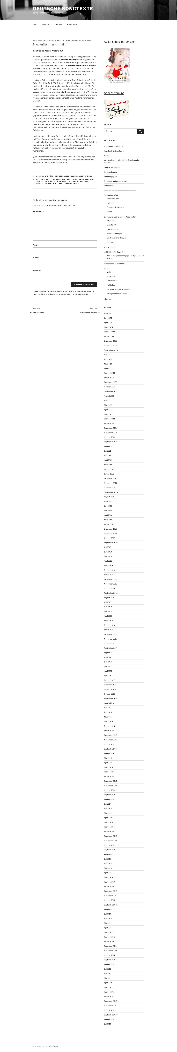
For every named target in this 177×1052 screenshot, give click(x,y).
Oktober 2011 (109, 955)
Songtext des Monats (115, 207)
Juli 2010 (107, 1024)
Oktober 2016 (109, 694)
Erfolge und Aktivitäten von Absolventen (120, 217)
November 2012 (110, 896)
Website (37, 270)
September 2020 (111, 492)
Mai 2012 (107, 923)
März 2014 (108, 822)
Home (35, 25)
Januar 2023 (109, 378)
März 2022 (108, 414)
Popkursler (111, 276)
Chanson (56, 179)
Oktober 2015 (109, 744)
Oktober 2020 (109, 488)
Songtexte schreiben (47, 181)
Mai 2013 (108, 868)
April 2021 (108, 460)
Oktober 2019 (109, 538)
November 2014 (110, 786)
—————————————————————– (120, 190)
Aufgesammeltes (111, 195)
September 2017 (110, 648)
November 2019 (110, 533)
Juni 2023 (108, 359)
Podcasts (110, 242)
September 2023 (111, 350)
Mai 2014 (108, 813)
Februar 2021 (109, 469)
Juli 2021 (107, 451)
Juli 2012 (107, 914)
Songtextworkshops (68, 183)
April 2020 (108, 515)
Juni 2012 (108, 918)
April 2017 (108, 671)
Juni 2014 (108, 809)
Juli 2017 (107, 657)
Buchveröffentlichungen (116, 238)
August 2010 (109, 1019)
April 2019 (108, 561)
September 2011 (110, 960)
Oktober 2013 (109, 845)
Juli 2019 (107, 547)
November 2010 (110, 1006)
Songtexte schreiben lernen (73, 181)
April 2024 (108, 322)
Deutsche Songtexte (63, 8)
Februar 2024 (109, 332)
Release (110, 203)
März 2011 (108, 987)
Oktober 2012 (109, 900)
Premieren (111, 220)
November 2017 (110, 639)
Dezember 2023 (110, 341)
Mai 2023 (108, 364)
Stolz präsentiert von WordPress (45, 1046)
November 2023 (110, 345)
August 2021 (109, 446)
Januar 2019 (109, 575)
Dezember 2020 (110, 478)
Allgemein (108, 299)
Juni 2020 (108, 506)
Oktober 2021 (109, 437)
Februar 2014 (109, 827)
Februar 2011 (109, 992)
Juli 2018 (107, 602)
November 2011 (110, 951)
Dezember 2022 (110, 382)
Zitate (109, 212)
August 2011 (109, 964)
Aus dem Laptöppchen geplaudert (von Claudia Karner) (64, 176)
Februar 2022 (109, 419)
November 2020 (110, 483)
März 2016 (108, 721)
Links (106, 268)
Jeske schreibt (109, 247)
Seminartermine (114, 93)
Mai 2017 (107, 666)
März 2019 (108, 565)
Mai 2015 (108, 758)
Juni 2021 (108, 455)
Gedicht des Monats (112, 167)
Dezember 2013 (110, 836)
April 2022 (108, 410)
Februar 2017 (109, 680)
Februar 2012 (109, 937)
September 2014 (111, 795)
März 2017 (108, 675)
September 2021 (110, 442)
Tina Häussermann (77, 65)
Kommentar (38, 211)
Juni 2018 (108, 607)
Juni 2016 (108, 712)
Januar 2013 (109, 886)
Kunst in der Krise (114, 229)
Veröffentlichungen (114, 233)
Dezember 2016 (110, 685)
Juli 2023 (107, 355)
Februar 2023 (109, 373)
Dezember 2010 (110, 1001)
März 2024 (108, 327)
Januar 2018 (109, 630)
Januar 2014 (109, 831)
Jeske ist (45, 25)
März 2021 (108, 465)
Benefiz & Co (112, 225)
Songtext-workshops (84, 179)
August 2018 (109, 598)
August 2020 (109, 497)
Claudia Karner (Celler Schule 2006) (73, 41)
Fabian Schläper (68, 59)
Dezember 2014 (110, 781)
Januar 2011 (109, 996)
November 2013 (110, 841)
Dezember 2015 (110, 735)
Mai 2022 (108, 405)
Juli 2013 (107, 859)
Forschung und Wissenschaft (115, 181)
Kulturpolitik (109, 186)
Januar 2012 (109, 941)
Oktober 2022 (109, 387)
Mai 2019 (108, 556)
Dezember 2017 (110, 634)
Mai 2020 (108, 510)
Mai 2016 (108, 717)
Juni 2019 (108, 552)
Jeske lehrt (58, 25)
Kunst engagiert (110, 177)
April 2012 (108, 928)
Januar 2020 (109, 524)
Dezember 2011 (110, 946)
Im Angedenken (110, 172)
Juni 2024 (108, 318)
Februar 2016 (109, 726)
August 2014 (109, 799)
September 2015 (111, 749)
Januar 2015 (109, 776)
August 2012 (109, 909)
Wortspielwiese (113, 199)
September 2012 (110, 905)
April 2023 (108, 368)
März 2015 (108, 767)
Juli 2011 (107, 969)
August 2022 (109, 396)
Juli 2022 (107, 400)
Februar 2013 (109, 882)
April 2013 (108, 873)
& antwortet (72, 25)
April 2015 (108, 763)
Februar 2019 (109, 570)
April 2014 (108, 818)
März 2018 (108, 621)
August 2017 (109, 653)
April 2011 (108, 983)
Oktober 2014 (109, 790)
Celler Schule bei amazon (119, 41)
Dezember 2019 (110, 529)
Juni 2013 (108, 863)
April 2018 (108, 616)
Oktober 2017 (109, 643)
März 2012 (108, 932)
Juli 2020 (107, 501)
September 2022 (111, 391)
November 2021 (110, 433)
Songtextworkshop (46, 183)
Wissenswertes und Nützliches (116, 264)
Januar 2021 (109, 474)
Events (107, 155)
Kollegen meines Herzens (117, 294)
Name (35, 245)
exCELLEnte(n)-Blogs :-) (113, 252)
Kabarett (67, 179)
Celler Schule (43, 179)
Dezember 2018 (110, 579)
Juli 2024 (107, 313)
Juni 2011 (107, 974)
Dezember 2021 (110, 428)
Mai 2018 (108, 611)
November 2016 (110, 689)
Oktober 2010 (109, 1010)
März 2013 (108, 877)
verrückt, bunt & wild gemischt (119, 289)
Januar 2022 (109, 423)
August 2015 (109, 753)
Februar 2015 (109, 772)
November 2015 (110, 740)
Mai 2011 (107, 978)
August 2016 (109, 703)
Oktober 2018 (109, 588)
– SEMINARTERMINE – (113, 146)
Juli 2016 (107, 708)
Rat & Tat (111, 285)
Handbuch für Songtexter (114, 151)
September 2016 (111, 698)
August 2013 (109, 854)
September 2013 (111, 850)
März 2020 (108, 520)
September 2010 (111, 1015)
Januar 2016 (109, 731)
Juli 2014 (107, 804)
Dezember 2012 (110, 891)
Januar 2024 (109, 336)
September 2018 (111, 593)
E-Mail (36, 258)
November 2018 (110, 584)
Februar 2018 (109, 625)
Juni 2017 (108, 662)
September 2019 (111, 543)
